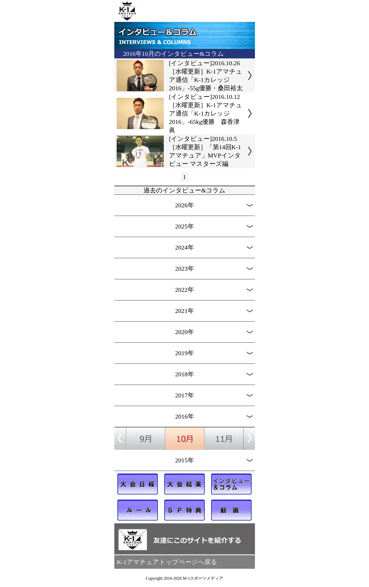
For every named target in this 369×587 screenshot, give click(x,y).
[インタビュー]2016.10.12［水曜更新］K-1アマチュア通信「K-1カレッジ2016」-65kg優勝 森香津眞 (205, 113)
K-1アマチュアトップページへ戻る (167, 562)
